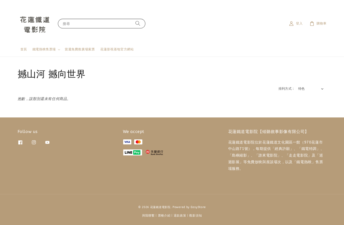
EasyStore (198, 207)
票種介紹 (164, 215)
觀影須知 (195, 215)
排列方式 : (286, 89)
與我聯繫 (148, 215)
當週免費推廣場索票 (80, 49)
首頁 (23, 49)
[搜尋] (137, 23)
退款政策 (180, 215)
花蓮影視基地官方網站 (117, 49)
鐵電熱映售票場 (44, 49)
